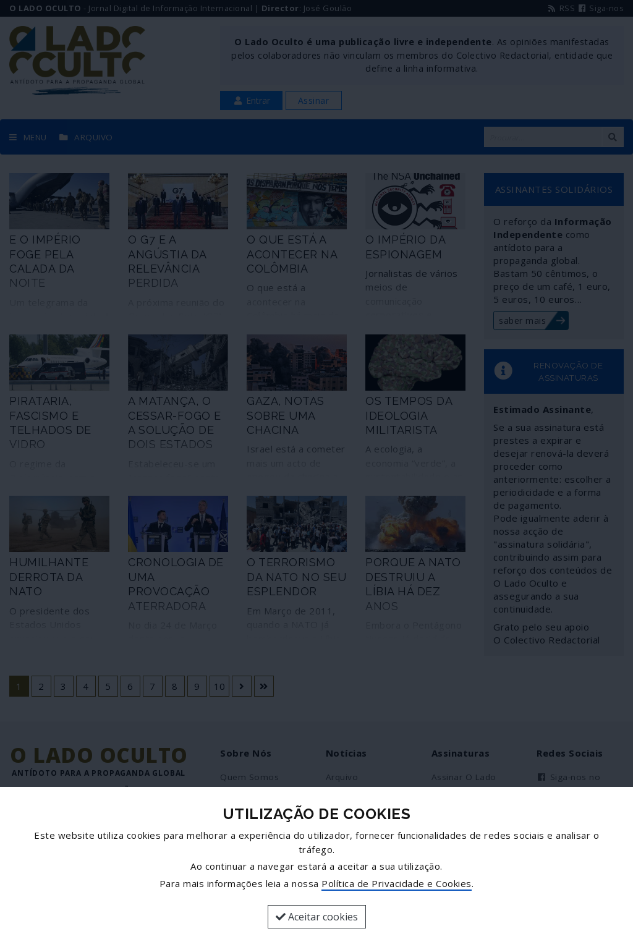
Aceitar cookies (317, 917)
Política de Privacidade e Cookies (396, 883)
